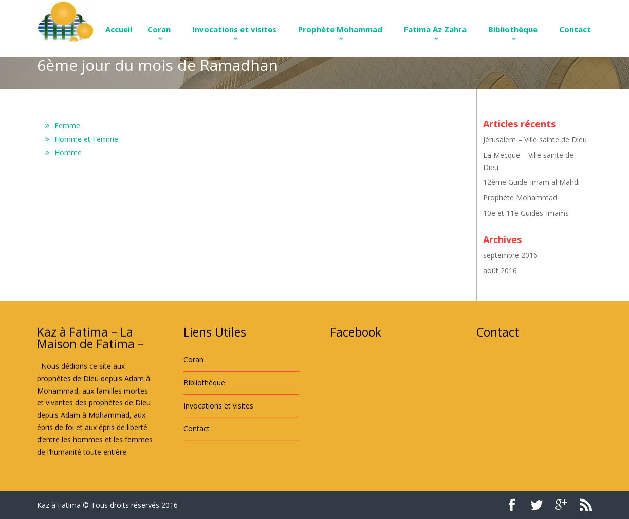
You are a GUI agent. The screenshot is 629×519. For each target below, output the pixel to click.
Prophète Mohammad (340, 29)
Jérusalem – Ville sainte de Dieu (535, 139)
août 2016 (500, 270)
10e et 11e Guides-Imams (526, 213)
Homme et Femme (86, 139)
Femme (67, 126)
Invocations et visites (234, 29)
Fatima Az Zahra (435, 29)
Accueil (118, 29)
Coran (159, 29)
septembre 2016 (510, 255)
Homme (68, 152)
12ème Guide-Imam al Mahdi (531, 182)
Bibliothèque (513, 29)
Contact (575, 29)
